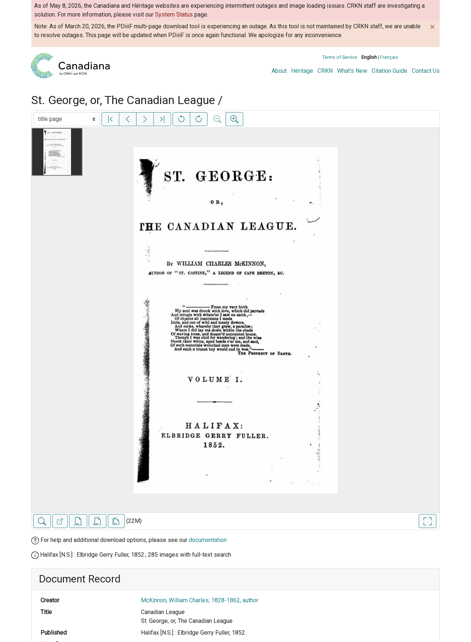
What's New (352, 70)
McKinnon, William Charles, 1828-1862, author (199, 600)
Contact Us (426, 70)
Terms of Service (339, 57)
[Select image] (66, 119)
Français (389, 57)
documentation (208, 539)
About (279, 70)
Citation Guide (389, 70)
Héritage (302, 70)
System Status (174, 14)
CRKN (325, 70)
